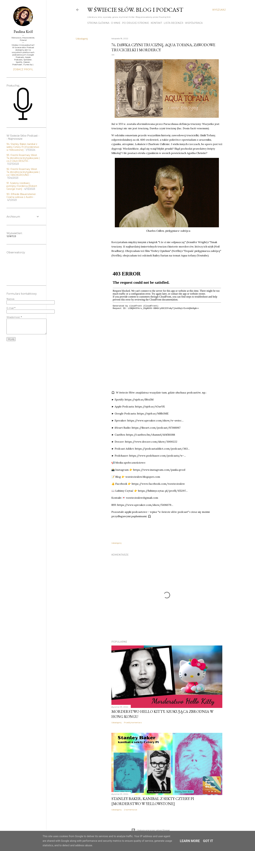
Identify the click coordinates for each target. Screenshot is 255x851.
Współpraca (194, 22)
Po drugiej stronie (135, 22)
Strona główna (98, 22)
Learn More (190, 841)
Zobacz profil (23, 69)
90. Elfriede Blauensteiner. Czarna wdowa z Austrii (21, 196)
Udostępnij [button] (82, 38)
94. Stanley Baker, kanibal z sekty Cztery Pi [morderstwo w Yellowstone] (23, 147)
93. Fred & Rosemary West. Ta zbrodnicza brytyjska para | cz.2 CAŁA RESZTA (23, 158)
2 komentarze (130, 809)
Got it (208, 841)
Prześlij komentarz (133, 722)
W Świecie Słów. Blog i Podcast (135, 9)
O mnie (115, 22)
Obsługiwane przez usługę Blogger (150, 830)
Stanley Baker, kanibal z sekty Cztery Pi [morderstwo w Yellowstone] (152, 801)
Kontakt (156, 22)
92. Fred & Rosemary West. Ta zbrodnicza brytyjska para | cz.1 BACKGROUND (23, 172)
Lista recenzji (173, 22)
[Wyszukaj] (219, 10)
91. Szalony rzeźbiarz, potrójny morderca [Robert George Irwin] (22, 186)
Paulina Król (23, 31)
